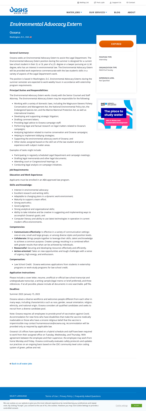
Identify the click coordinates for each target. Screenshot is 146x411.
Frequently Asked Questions (88, 396)
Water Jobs (73, 12)
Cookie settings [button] (122, 405)
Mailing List (83, 2)
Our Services (97, 12)
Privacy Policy (66, 396)
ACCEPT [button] (136, 405)
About (131, 12)
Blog (117, 12)
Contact (131, 2)
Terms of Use (51, 396)
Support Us (115, 2)
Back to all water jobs (21, 363)
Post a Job (99, 2)
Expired (116, 43)
